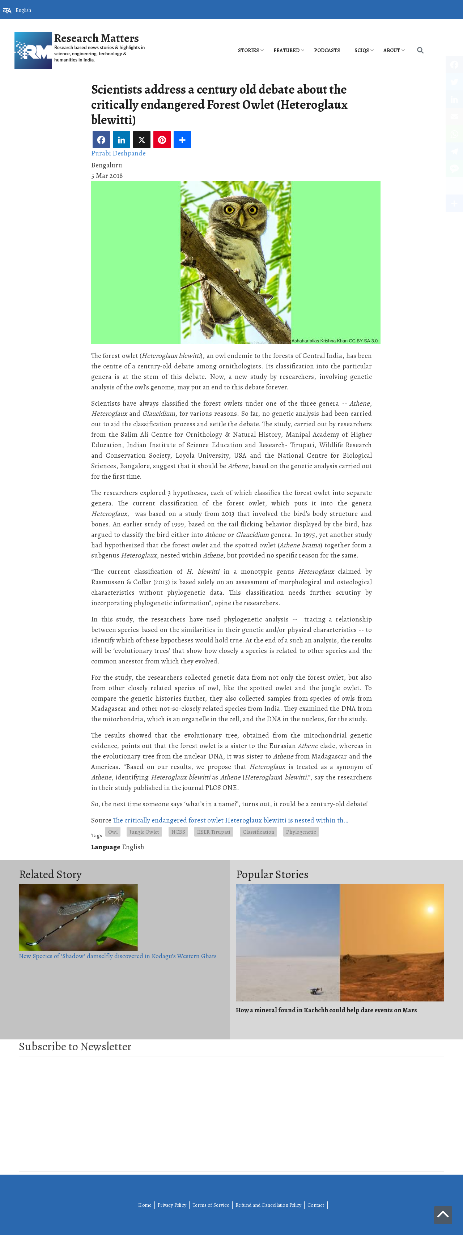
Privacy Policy (172, 1205)
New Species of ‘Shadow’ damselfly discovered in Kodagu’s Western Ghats (118, 956)
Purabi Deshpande (118, 153)
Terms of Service (210, 1205)
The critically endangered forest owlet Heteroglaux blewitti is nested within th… (230, 820)
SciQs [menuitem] (361, 50)
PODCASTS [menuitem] (327, 50)
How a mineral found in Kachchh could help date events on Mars (326, 1010)
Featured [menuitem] (286, 50)
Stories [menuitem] (248, 50)
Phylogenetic (301, 832)
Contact (315, 1205)
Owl (113, 832)
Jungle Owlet (144, 832)
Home (145, 1205)
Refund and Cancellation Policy (268, 1205)
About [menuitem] (391, 50)
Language (105, 847)
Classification (258, 832)
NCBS (178, 832)
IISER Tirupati (213, 832)
